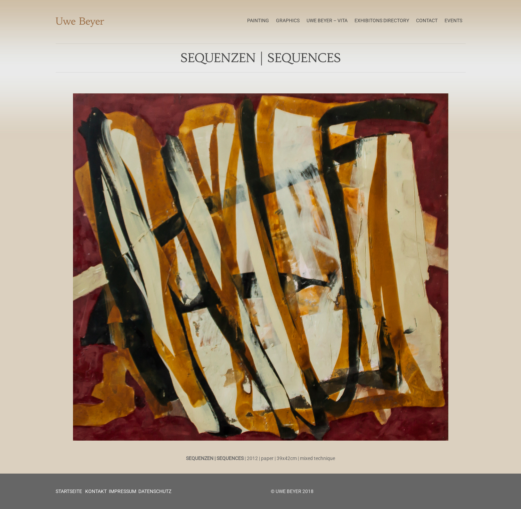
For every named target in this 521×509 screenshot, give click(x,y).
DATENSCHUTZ (154, 491)
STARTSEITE (69, 491)
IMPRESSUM (122, 491)
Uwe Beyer (80, 21)
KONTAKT (95, 491)
